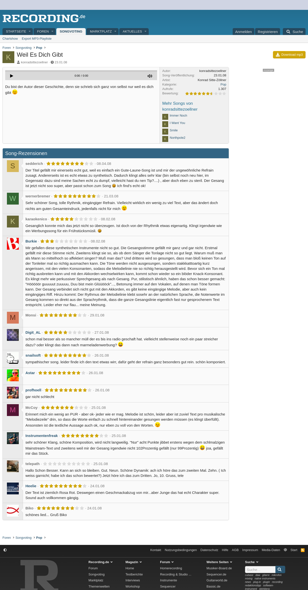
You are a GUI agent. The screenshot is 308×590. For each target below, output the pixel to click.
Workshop (132, 586)
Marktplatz (101, 31)
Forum (93, 568)
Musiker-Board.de (219, 568)
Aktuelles (132, 31)
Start (293, 550)
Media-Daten (271, 550)
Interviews (132, 580)
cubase (249, 575)
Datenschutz (209, 550)
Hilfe (225, 550)
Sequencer (168, 586)
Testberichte (134, 574)
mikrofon (277, 575)
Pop (223, 84)
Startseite (16, 31)
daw (257, 575)
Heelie (30, 486)
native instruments (265, 578)
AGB (235, 550)
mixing (248, 578)
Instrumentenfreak (41, 436)
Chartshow (10, 38)
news (248, 582)
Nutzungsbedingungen (181, 550)
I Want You (177, 123)
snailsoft (33, 355)
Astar (30, 373)
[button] (30, 31)
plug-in (257, 582)
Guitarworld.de (216, 580)
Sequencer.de (216, 574)
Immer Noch (178, 115)
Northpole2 (177, 137)
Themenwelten (98, 586)
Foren (43, 31)
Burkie (31, 241)
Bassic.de (213, 586)
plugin (266, 582)
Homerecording (171, 568)
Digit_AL (33, 332)
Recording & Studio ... (175, 574)
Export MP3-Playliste (37, 38)
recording (277, 582)
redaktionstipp (253, 585)
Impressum (250, 550)
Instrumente (168, 580)
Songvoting (71, 31)
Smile (174, 130)
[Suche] (294, 31)
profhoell (33, 390)
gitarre (265, 575)
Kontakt (155, 550)
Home (129, 568)
